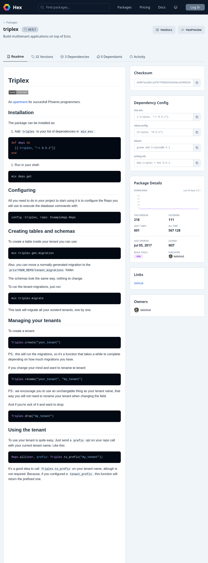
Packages (125, 7)
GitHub (138, 283)
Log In (195, 7)
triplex (10, 29)
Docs (162, 7)
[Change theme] (176, 7)
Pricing (145, 7)
